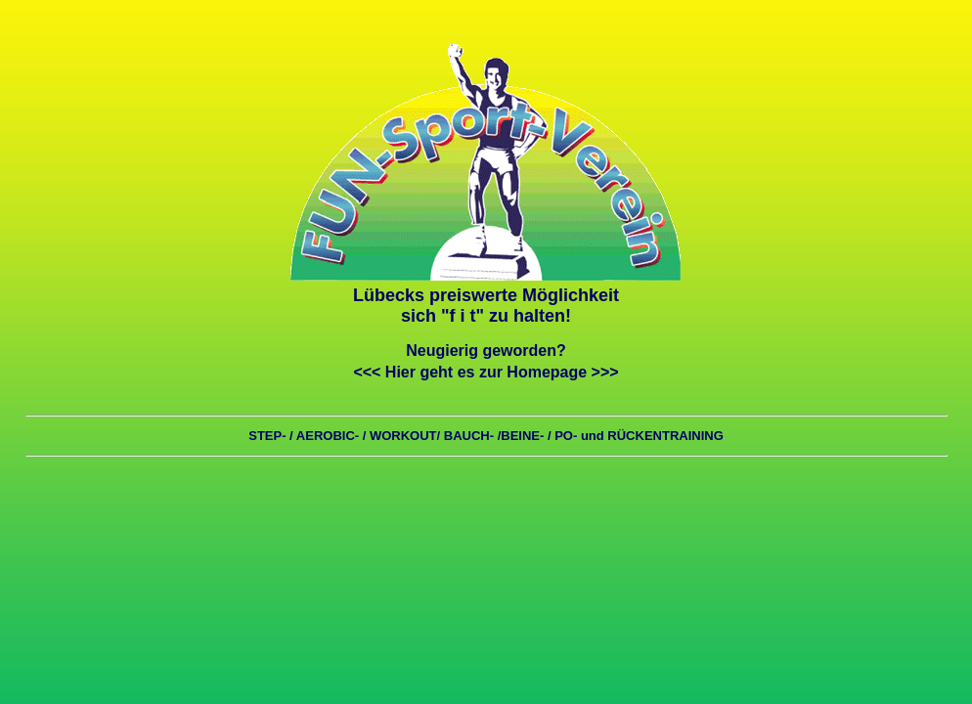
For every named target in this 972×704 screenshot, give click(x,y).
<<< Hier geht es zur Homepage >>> (485, 372)
